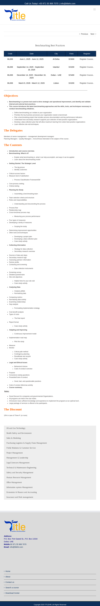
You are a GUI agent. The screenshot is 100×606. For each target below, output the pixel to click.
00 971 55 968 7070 (18, 544)
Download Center (12, 593)
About (7, 577)
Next (92, 34)
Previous (84, 34)
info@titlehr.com (67, 3)
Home (7, 571)
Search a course (12, 588)
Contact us (9, 582)
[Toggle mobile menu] (94, 9)
